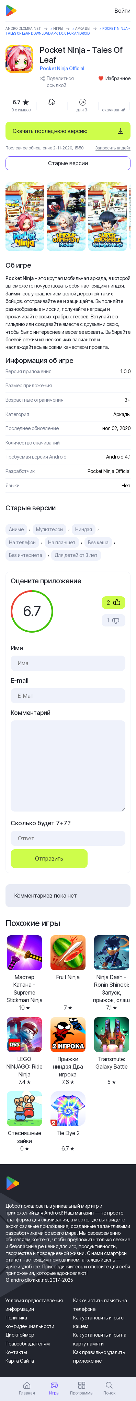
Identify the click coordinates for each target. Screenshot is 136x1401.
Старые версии (68, 163)
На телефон (22, 542)
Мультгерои (49, 529)
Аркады (82, 28)
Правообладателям (27, 1344)
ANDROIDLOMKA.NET (23, 28)
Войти (123, 10)
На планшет (62, 542)
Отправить (49, 858)
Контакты (16, 1352)
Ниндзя (83, 529)
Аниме (16, 529)
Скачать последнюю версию (50, 130)
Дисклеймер (19, 1335)
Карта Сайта (19, 1361)
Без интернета (25, 555)
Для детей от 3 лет (76, 555)
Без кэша (98, 542)
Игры (58, 28)
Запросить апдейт (113, 147)
